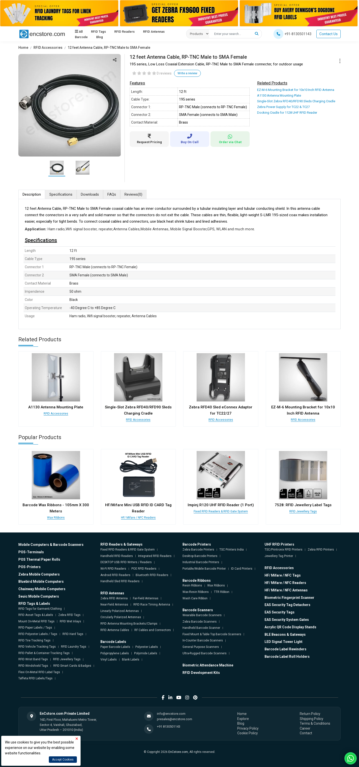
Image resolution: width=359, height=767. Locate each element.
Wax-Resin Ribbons (195, 592)
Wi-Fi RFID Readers (113, 568)
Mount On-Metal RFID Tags (36, 621)
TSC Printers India (231, 549)
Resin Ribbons (192, 585)
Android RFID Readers (115, 575)
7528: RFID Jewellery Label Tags (303, 505)
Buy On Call (190, 139)
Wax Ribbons (56, 517)
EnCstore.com (178, 752)
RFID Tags (98, 31)
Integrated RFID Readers (155, 556)
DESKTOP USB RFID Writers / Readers (126, 562)
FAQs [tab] (111, 194)
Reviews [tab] (133, 194)
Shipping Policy (311, 719)
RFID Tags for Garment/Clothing (40, 608)
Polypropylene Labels (114, 653)
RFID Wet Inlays (70, 621)
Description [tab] (32, 194)
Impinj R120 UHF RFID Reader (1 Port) (221, 505)
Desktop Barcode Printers (199, 556)
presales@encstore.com (174, 719)
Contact (306, 733)
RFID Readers (124, 31)
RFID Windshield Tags (33, 665)
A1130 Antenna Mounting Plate (279, 95)
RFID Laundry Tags (73, 646)
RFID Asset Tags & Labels (35, 615)
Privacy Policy (248, 728)
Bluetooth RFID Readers (152, 575)
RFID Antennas (154, 31)
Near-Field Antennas (114, 604)
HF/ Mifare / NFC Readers (138, 517)
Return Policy (310, 714)
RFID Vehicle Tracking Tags (37, 646)
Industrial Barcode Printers (200, 562)
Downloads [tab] (90, 194)
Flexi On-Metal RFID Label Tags (39, 672)
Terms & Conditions (315, 723)
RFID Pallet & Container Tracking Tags (44, 653)
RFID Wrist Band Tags (33, 659)
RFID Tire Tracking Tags (34, 640)
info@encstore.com (171, 713)
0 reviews (164, 73)
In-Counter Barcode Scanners (202, 640)
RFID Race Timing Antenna (151, 604)
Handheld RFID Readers (116, 556)
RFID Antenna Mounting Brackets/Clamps (128, 623)
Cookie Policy (247, 733)
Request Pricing (149, 139)
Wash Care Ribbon (195, 598)
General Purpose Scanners (200, 647)
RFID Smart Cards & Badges (72, 665)
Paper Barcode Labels (115, 647)
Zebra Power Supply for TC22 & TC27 (283, 107)
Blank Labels (130, 659)
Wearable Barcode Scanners (202, 615)
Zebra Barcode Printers (198, 549)
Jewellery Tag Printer (279, 556)
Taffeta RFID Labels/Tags (35, 678)
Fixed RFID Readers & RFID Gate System (221, 511)
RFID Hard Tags (72, 634)
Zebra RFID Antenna (114, 598)
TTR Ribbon (221, 592)
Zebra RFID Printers (321, 549)
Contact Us (328, 34)
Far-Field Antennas (145, 598)
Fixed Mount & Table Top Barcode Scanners (211, 634)
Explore (243, 719)
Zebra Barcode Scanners (199, 621)
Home (23, 48)
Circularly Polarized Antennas (120, 617)
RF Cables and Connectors (152, 630)
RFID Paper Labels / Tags (35, 627)
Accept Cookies (63, 759)
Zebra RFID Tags (69, 615)
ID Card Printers (241, 568)
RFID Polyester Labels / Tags (37, 634)
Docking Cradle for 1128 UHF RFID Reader (287, 112)
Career (305, 728)
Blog (99, 37)
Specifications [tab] (60, 194)
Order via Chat (230, 139)
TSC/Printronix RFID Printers (283, 549)
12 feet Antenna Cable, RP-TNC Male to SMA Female (109, 48)
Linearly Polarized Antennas (119, 611)
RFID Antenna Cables (114, 630)
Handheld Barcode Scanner (201, 628)
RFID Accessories (47, 48)
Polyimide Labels (145, 653)
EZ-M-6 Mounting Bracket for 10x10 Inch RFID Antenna (295, 90)
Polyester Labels (146, 647)
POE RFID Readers (143, 568)
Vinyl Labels (108, 659)
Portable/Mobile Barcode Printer (204, 568)
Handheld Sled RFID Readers (120, 581)
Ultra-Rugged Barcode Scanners (204, 653)
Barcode (81, 37)
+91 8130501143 (168, 726)
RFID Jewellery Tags (303, 511)
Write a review (187, 73)
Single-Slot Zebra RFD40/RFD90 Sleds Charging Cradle (296, 101)
